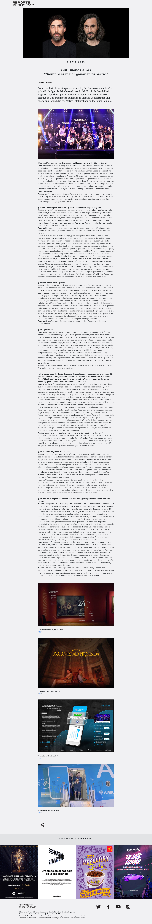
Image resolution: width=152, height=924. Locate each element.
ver (40, 632)
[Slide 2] (66, 896)
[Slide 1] (62, 896)
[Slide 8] (89, 896)
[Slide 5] (78, 896)
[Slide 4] (74, 896)
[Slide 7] (85, 896)
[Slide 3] (70, 896)
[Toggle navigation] (136, 4)
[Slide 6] (81, 896)
